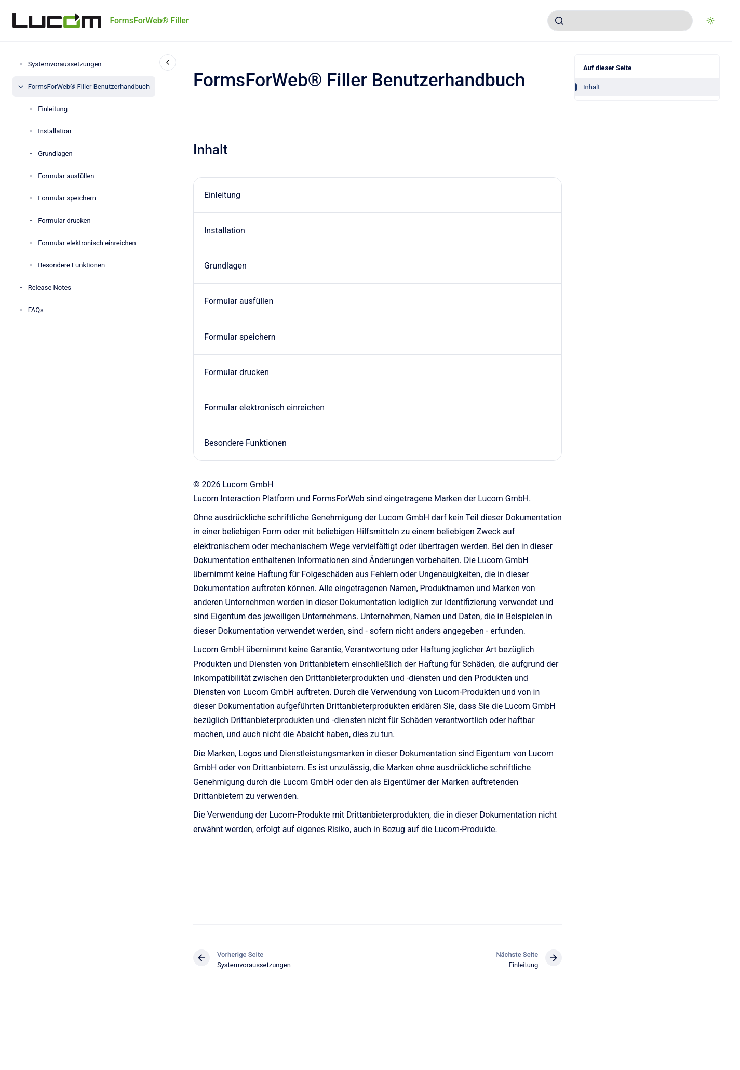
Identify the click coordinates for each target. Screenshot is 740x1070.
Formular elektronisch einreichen (87, 243)
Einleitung (53, 109)
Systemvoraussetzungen (65, 64)
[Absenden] (559, 20)
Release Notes (49, 287)
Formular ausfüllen (66, 176)
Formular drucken (64, 220)
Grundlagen (55, 153)
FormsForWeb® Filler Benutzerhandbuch (89, 86)
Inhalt (591, 87)
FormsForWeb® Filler (149, 20)
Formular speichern (67, 198)
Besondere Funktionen (71, 265)
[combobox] (620, 21)
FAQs (36, 310)
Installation (54, 131)
